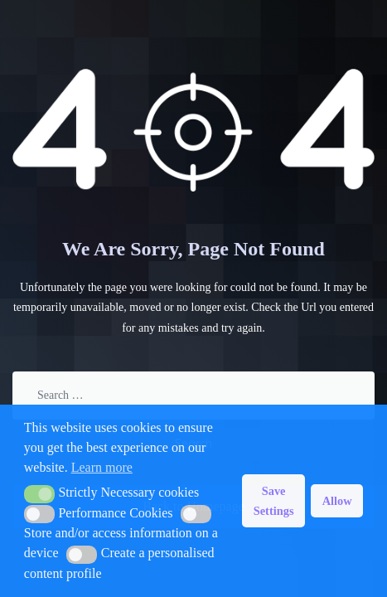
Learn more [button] (102, 467)
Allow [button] (337, 500)
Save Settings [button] (274, 500)
